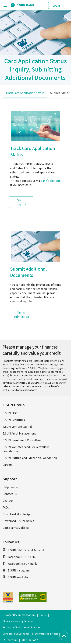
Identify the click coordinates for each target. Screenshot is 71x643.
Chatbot (8, 500)
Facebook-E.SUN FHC (19, 557)
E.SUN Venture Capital (17, 426)
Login (56, 5)
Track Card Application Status (25, 93)
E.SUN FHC (10, 413)
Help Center (10, 487)
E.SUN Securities (14, 420)
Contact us (10, 494)
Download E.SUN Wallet (18, 521)
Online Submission (21, 314)
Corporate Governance (16, 633)
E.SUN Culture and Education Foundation (30, 458)
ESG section (10, 640)
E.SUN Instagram (16, 570)
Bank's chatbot (50, 180)
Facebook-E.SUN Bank (20, 563)
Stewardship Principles (48, 633)
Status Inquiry (21, 202)
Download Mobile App (17, 514)
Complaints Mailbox (16, 527)
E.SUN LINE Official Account (23, 550)
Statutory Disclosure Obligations (22, 627)
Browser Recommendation (19, 615)
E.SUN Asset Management (19, 433)
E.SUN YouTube (16, 577)
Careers (7, 464)
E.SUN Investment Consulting (22, 440)
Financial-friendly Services (18, 621)
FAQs (6, 507)
